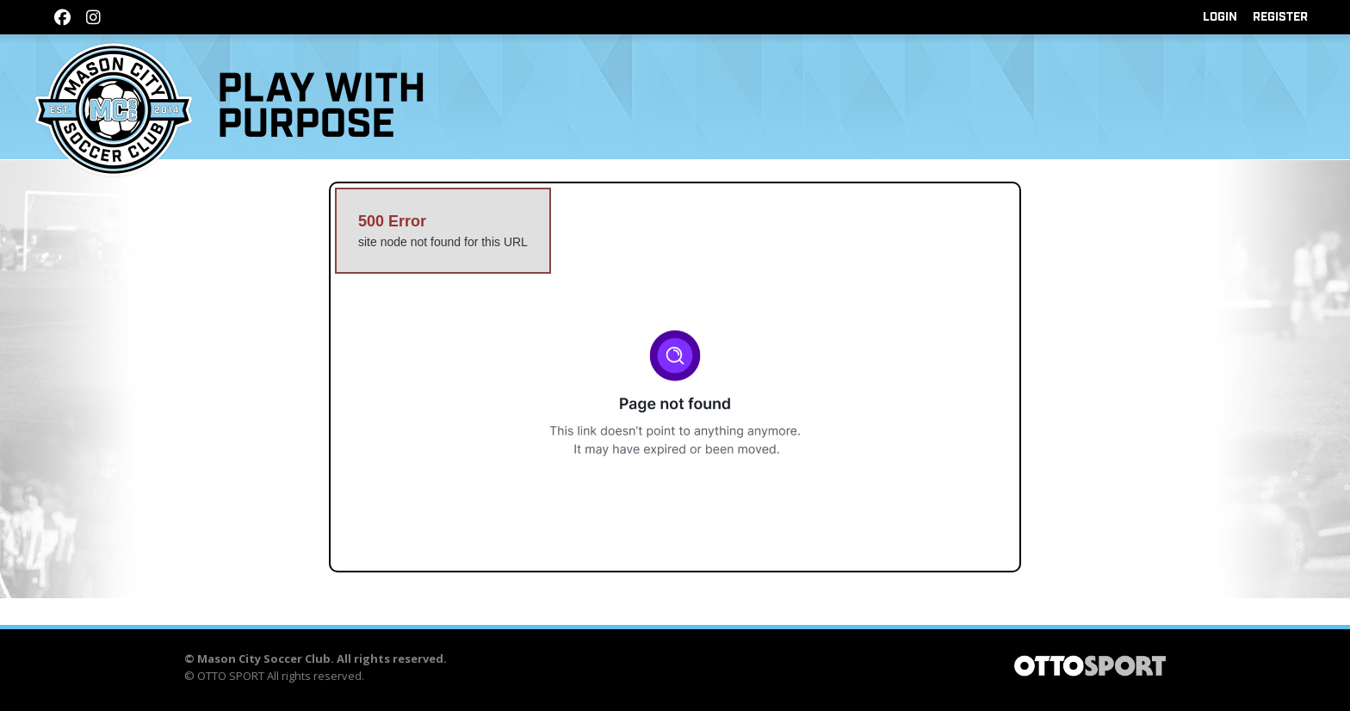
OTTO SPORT (230, 675)
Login (1220, 17)
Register (1280, 17)
